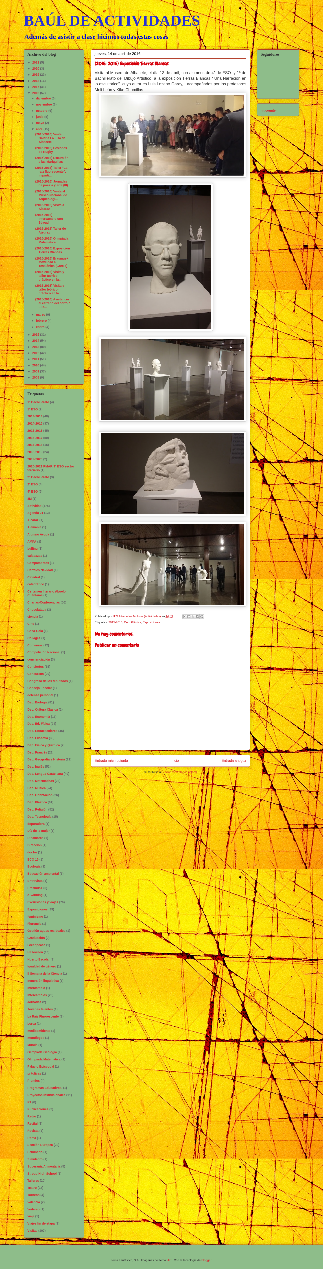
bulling (32, 548)
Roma (31, 1138)
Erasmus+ (34, 888)
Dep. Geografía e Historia (46, 759)
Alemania (34, 527)
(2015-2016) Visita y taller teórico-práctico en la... (49, 275)
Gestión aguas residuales (46, 930)
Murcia (32, 1045)
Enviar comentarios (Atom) (179, 772)
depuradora (36, 824)
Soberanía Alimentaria (43, 1166)
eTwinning (35, 895)
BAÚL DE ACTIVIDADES (112, 20)
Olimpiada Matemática (44, 1059)
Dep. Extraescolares (42, 731)
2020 (36, 68)
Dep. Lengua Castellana (45, 774)
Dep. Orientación (39, 795)
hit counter (269, 110)
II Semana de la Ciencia (44, 973)
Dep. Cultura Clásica (42, 709)
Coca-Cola (35, 631)
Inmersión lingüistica (43, 981)
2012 (36, 353)
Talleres (33, 1180)
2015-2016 (115, 622)
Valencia (33, 1202)
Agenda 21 (35, 513)
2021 (36, 62)
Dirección (34, 845)
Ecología (33, 866)
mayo (40, 123)
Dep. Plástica (132, 622)
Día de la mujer (38, 831)
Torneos (33, 1195)
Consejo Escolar (39, 688)
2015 (36, 334)
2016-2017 (34, 438)
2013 (36, 347)
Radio (31, 1116)
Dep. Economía (38, 716)
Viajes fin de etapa (41, 1223)
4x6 (170, 1260)
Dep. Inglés (35, 766)
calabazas (34, 555)
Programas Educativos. (44, 1088)
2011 (36, 359)
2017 (36, 87)
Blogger (206, 1260)
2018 (36, 81)
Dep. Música (36, 788)
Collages (33, 638)
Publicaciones (37, 1109)
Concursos (35, 674)
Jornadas (34, 1002)
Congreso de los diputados (47, 681)
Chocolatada (36, 609)
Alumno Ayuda (38, 534)
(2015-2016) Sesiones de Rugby (51, 150)
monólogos (35, 1038)
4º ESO (32, 491)
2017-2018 (34, 445)
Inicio (175, 760)
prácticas (34, 1073)
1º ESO (32, 409)
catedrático (35, 584)
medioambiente (38, 1031)
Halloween (35, 952)
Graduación (36, 938)
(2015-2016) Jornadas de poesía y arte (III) (51, 183)
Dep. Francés (37, 752)
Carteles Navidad (40, 570)
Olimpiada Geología (42, 1052)
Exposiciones (151, 622)
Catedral (33, 577)
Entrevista (35, 881)
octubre (42, 110)
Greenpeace (36, 945)
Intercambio (36, 988)
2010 (36, 365)
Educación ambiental (43, 873)
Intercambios (37, 995)
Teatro (32, 1188)
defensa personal (40, 695)
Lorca (31, 1023)
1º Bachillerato (38, 402)
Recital (32, 1123)
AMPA (31, 541)
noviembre (44, 104)
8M (29, 498)
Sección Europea (40, 1145)
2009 (36, 371)
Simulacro (35, 1159)
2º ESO (32, 484)
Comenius (35, 645)
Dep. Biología (37, 702)
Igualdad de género (41, 966)
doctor (32, 852)
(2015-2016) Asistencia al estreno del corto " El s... (52, 303)
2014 (36, 340)
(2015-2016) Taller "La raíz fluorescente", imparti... (51, 171)
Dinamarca (35, 838)
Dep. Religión (37, 809)
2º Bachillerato (38, 477)
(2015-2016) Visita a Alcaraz (49, 207)
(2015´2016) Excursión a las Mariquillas (51, 159)
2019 (36, 74)
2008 (36, 377)
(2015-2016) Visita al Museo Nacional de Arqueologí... (51, 195)
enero (40, 327)
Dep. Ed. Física (38, 723)
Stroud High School (42, 1173)
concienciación (38, 659)
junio (40, 117)
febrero (42, 320)
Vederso (33, 1209)
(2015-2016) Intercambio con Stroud (49, 218)
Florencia (34, 923)
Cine (30, 624)
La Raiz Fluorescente (43, 1016)
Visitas (32, 1230)
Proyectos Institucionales (46, 1095)
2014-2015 (34, 423)
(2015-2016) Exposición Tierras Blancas (52, 250)
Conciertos (35, 666)
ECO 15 (33, 859)
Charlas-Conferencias (43, 602)
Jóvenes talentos (40, 1009)
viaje (30, 1216)
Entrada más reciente (111, 760)
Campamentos (38, 563)
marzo (41, 314)
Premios (33, 1080)
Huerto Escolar (38, 959)
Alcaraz (33, 520)
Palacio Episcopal (40, 1066)
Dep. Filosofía (37, 738)
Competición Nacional (43, 652)
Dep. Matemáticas (40, 781)
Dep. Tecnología (39, 816)
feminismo (35, 916)
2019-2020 (34, 459)
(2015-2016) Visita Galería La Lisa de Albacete (50, 138)
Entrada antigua (234, 760)
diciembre (44, 98)
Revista (33, 1130)
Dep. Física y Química (43, 745)
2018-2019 (34, 452)
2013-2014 (34, 416)
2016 (36, 93)
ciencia (32, 616)
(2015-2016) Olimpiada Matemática (51, 240)
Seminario (35, 1152)
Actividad (34, 506)
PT (29, 1102)
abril (39, 129)
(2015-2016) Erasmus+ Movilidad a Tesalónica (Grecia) (51, 262)
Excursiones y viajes (42, 902)
